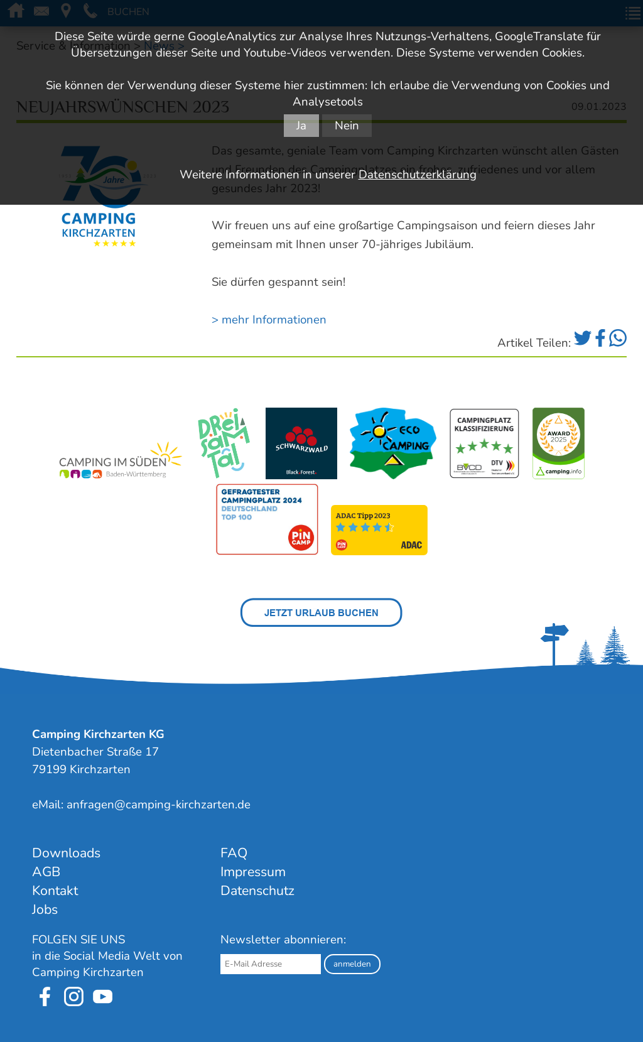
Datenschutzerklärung (418, 174)
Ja (301, 125)
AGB (46, 871)
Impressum (253, 871)
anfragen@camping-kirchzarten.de (159, 804)
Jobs (45, 909)
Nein (347, 125)
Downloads (66, 853)
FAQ (233, 853)
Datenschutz (257, 890)
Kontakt (55, 890)
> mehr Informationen (269, 320)
